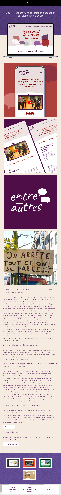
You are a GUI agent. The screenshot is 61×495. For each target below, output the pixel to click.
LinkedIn (12, 487)
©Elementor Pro (23, 357)
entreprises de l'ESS (45, 313)
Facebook (9, 489)
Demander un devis (11, 444)
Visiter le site (9, 427)
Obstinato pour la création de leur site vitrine (29, 308)
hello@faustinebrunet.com (30, 489)
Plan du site (12, 491)
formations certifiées (20, 313)
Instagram (15, 489)
